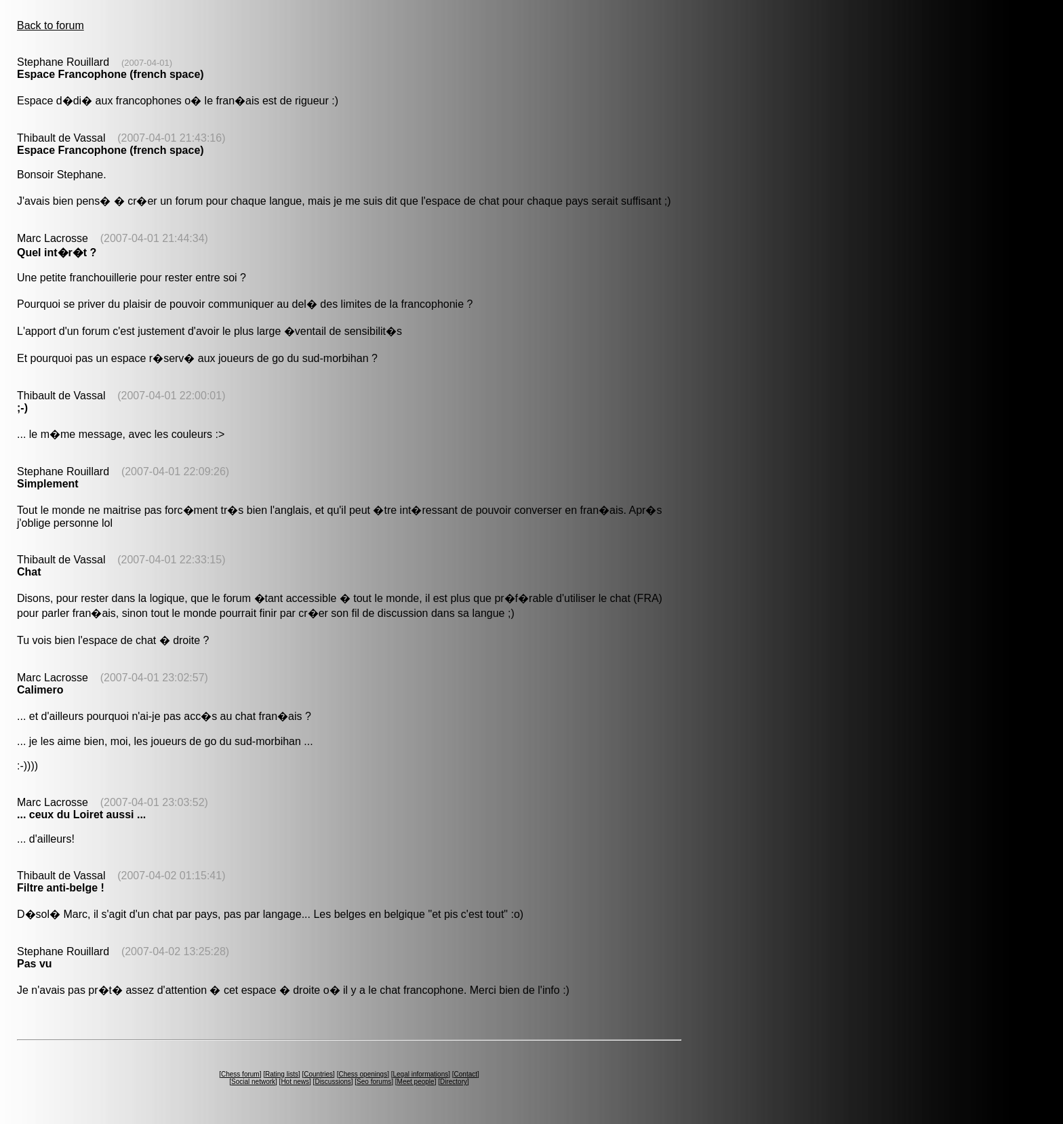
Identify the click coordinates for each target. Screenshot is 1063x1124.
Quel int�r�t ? (56, 252)
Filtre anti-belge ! (60, 888)
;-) (22, 408)
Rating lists (281, 1074)
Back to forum (50, 25)
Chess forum (240, 1074)
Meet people (416, 1081)
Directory (453, 1081)
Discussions (332, 1081)
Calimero (40, 690)
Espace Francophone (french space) (110, 74)
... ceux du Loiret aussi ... (81, 814)
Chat (29, 572)
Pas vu (34, 963)
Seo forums (374, 1081)
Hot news (295, 1081)
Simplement (48, 483)
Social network (253, 1081)
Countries (318, 1074)
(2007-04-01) (146, 63)
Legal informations (420, 1074)
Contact (465, 1074)
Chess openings (362, 1074)
